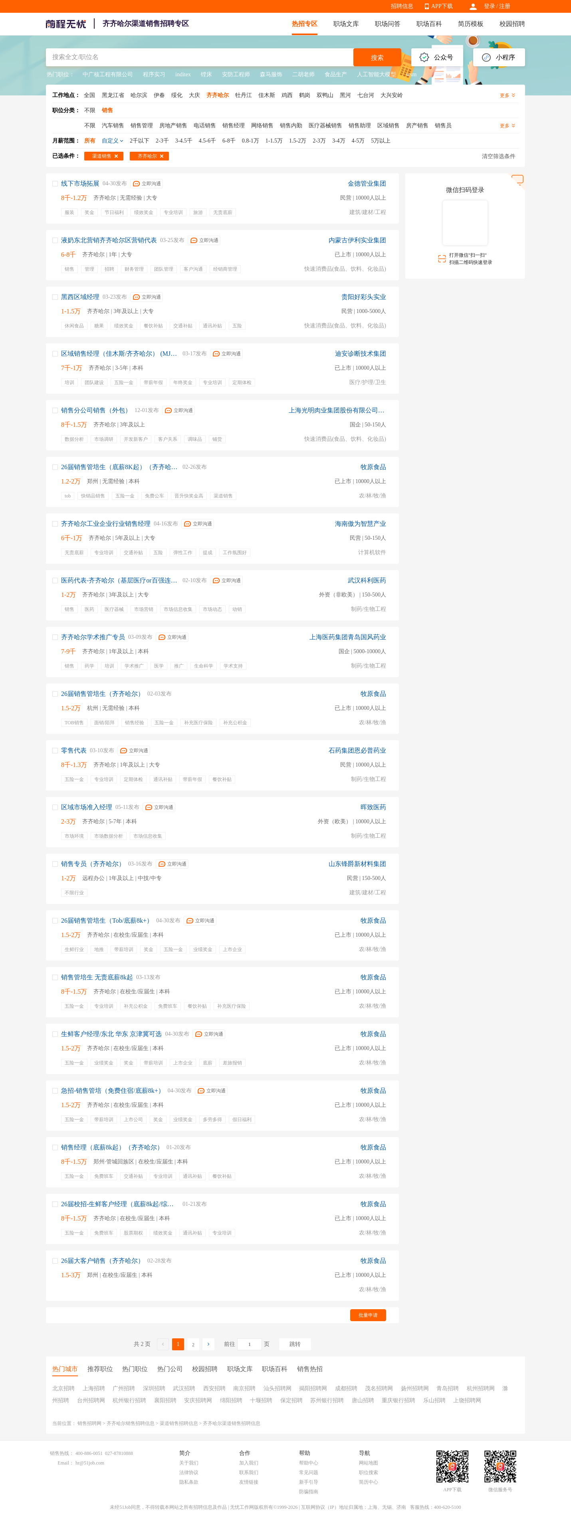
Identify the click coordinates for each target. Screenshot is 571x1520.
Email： (65, 1463)
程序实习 (154, 74)
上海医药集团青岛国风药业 (347, 637)
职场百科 (429, 23)
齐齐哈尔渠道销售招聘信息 (231, 1423)
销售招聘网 (89, 1423)
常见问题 (308, 1472)
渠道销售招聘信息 (179, 1423)
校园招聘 (512, 23)
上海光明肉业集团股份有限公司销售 (337, 410)
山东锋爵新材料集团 (357, 863)
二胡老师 (303, 74)
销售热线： (62, 1453)
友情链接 (248, 1482)
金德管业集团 (367, 183)
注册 (504, 6)
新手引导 (308, 1482)
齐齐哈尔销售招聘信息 (131, 1423)
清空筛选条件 (498, 156)
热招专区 (304, 23)
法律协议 (188, 1472)
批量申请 (368, 1315)
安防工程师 (236, 74)
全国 (89, 95)
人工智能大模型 (376, 74)
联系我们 (248, 1472)
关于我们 (188, 1463)
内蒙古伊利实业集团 (357, 240)
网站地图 (368, 1463)
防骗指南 (308, 1491)
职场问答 (387, 23)
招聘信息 (402, 6)
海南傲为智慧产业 (360, 523)
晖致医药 (373, 807)
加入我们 (248, 1463)
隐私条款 (188, 1482)
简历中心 (368, 1482)
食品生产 (336, 74)
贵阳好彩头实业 (363, 296)
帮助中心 (308, 1463)
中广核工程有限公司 (108, 74)
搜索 (377, 57)
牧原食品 (373, 467)
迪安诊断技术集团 (360, 353)
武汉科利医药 (367, 580)
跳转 (295, 1344)
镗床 (206, 74)
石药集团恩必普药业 (357, 750)
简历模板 (471, 23)
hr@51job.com (89, 1463)
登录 (489, 6)
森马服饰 (271, 74)
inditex (183, 74)
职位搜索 (368, 1472)
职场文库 (346, 23)
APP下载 (442, 6)
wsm (411, 74)
